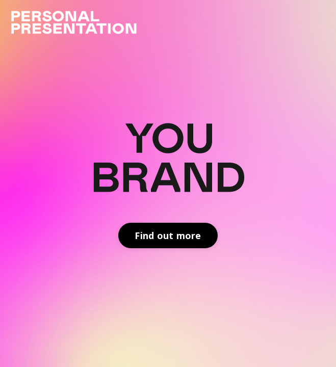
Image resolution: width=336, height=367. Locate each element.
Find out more (168, 235)
